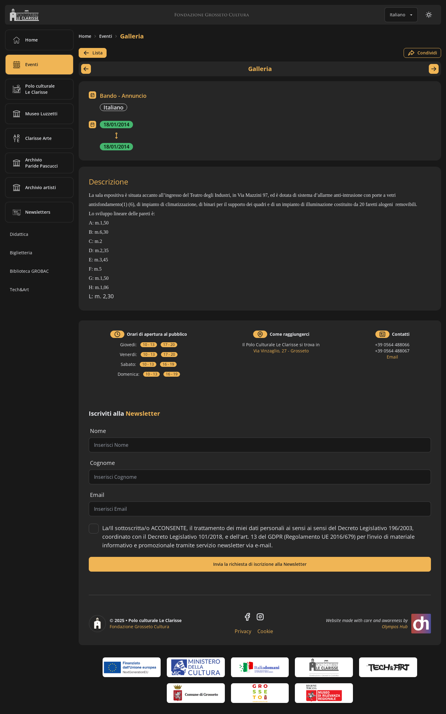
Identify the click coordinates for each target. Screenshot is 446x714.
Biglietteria (21, 253)
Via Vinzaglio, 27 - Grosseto (281, 351)
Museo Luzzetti (33, 114)
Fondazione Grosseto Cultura (139, 626)
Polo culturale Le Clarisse (32, 89)
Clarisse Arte (31, 138)
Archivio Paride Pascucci (34, 163)
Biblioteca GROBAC (29, 271)
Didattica (19, 234)
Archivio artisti (33, 187)
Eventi (105, 36)
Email (392, 357)
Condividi (422, 53)
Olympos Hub (395, 626)
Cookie (265, 631)
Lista (93, 53)
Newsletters (30, 212)
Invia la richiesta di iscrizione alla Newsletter (260, 564)
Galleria (132, 36)
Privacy (243, 631)
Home (85, 36)
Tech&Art (19, 289)
